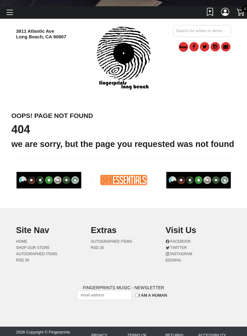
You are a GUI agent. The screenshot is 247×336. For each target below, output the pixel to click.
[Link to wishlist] (210, 13)
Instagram (179, 254)
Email (174, 260)
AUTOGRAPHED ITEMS (36, 254)
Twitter (176, 248)
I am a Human (153, 295)
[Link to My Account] (225, 13)
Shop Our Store (33, 248)
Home (21, 241)
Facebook (178, 241)
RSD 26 (22, 260)
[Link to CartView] (241, 12)
